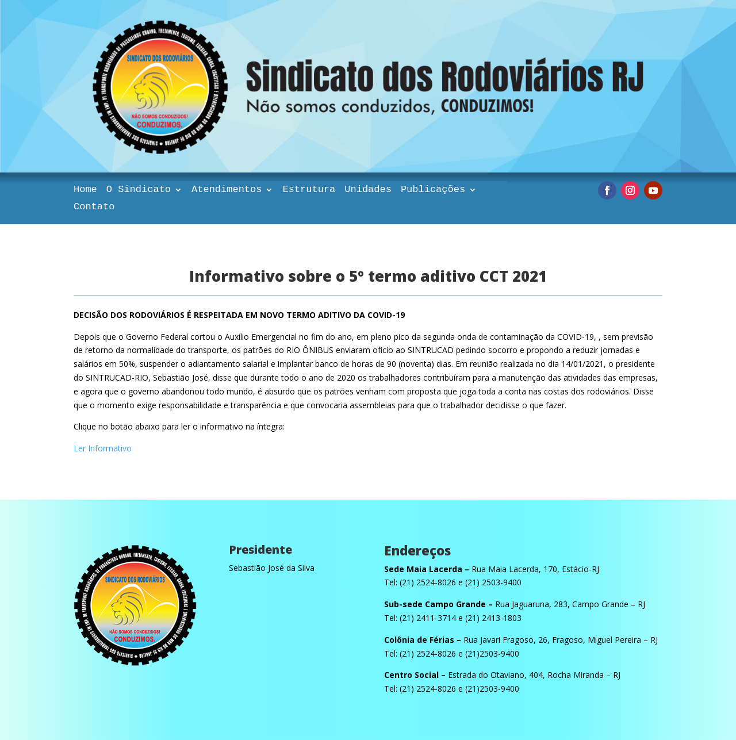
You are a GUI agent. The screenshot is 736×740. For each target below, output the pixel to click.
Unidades (368, 190)
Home (85, 190)
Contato (94, 207)
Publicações (433, 190)
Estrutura (308, 190)
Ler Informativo (103, 448)
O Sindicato (138, 190)
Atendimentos (226, 190)
